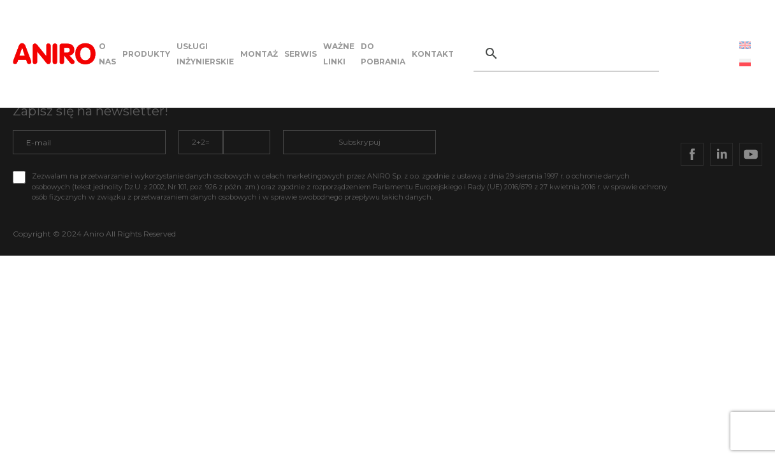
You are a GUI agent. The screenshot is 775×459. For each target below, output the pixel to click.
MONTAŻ (259, 54)
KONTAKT (433, 54)
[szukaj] (581, 53)
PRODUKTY (146, 54)
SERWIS (300, 54)
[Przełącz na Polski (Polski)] (745, 62)
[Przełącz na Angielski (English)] (745, 45)
